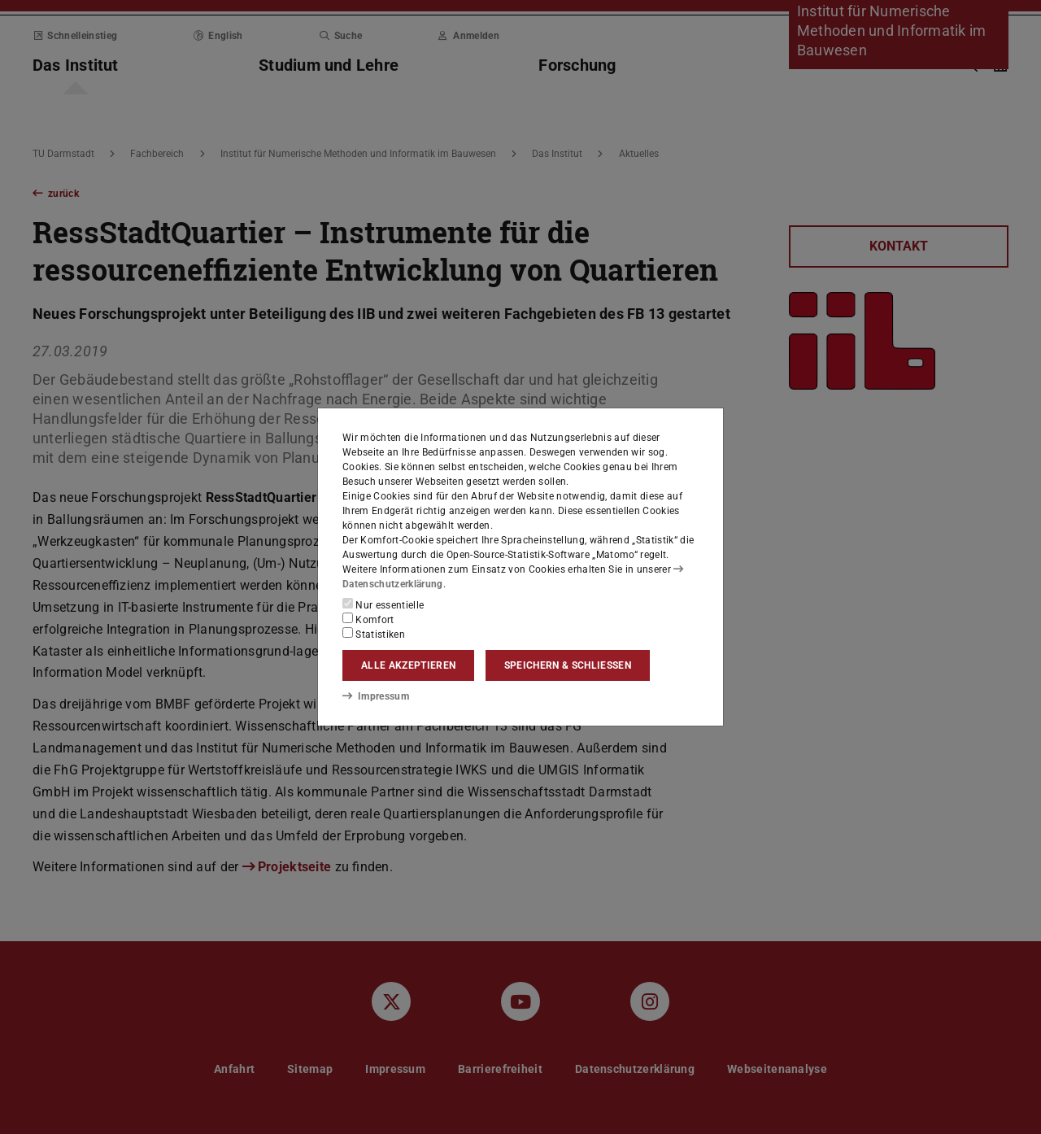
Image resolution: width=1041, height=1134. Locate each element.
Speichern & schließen (567, 665)
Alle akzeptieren (408, 665)
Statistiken (373, 633)
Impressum (375, 695)
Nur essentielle (383, 604)
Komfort (368, 619)
